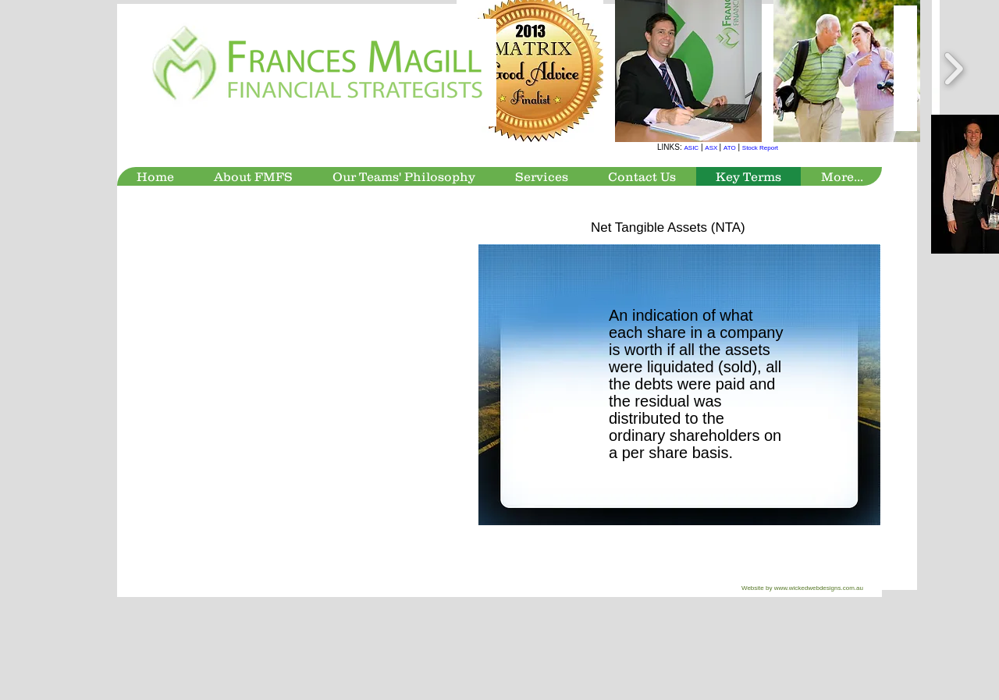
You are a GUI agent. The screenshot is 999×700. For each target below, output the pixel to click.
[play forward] (953, 69)
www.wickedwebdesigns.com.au (818, 588)
